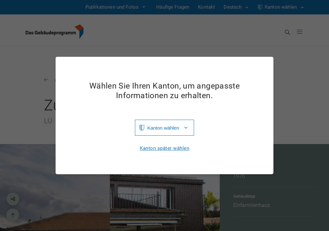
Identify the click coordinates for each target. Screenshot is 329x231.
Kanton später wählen (164, 148)
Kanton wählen (163, 128)
